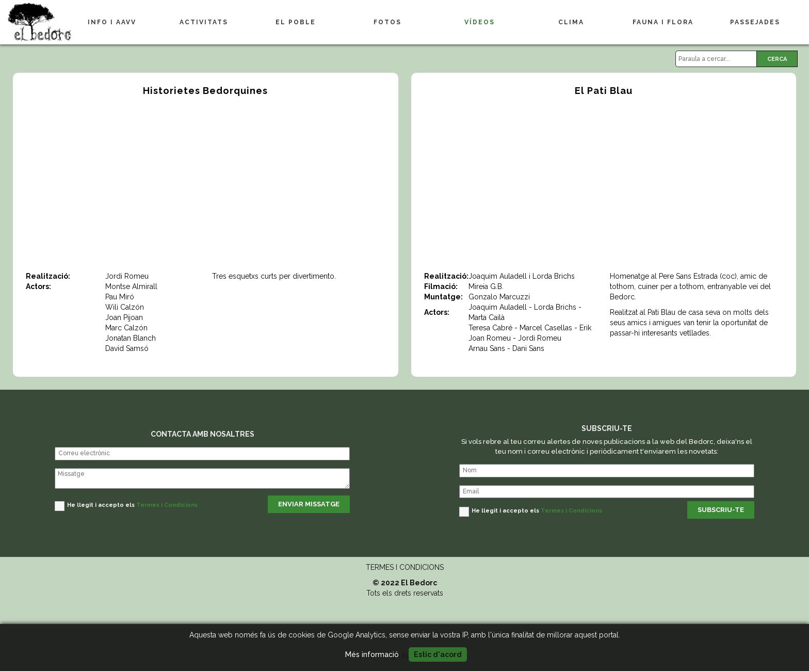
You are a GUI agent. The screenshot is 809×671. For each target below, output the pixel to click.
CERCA (777, 59)
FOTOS (387, 22)
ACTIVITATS (204, 22)
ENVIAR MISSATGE (308, 504)
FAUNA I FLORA (663, 22)
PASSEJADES (755, 22)
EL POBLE (296, 22)
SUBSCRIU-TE (721, 510)
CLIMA (571, 22)
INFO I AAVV (112, 22)
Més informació (372, 654)
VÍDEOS (479, 22)
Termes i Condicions (167, 505)
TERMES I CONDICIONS (405, 567)
